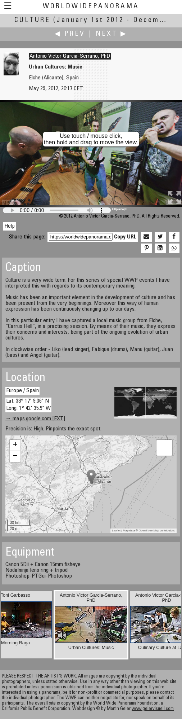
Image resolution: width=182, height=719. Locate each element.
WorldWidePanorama (91, 6)
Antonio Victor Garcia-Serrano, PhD (69, 56)
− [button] (15, 456)
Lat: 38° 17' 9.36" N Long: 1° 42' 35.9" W (28, 404)
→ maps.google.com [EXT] (35, 419)
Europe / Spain (22, 391)
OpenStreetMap (148, 530)
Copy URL (125, 237)
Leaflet (116, 530)
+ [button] (15, 445)
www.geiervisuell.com (153, 709)
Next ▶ (111, 34)
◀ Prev (70, 34)
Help (9, 226)
